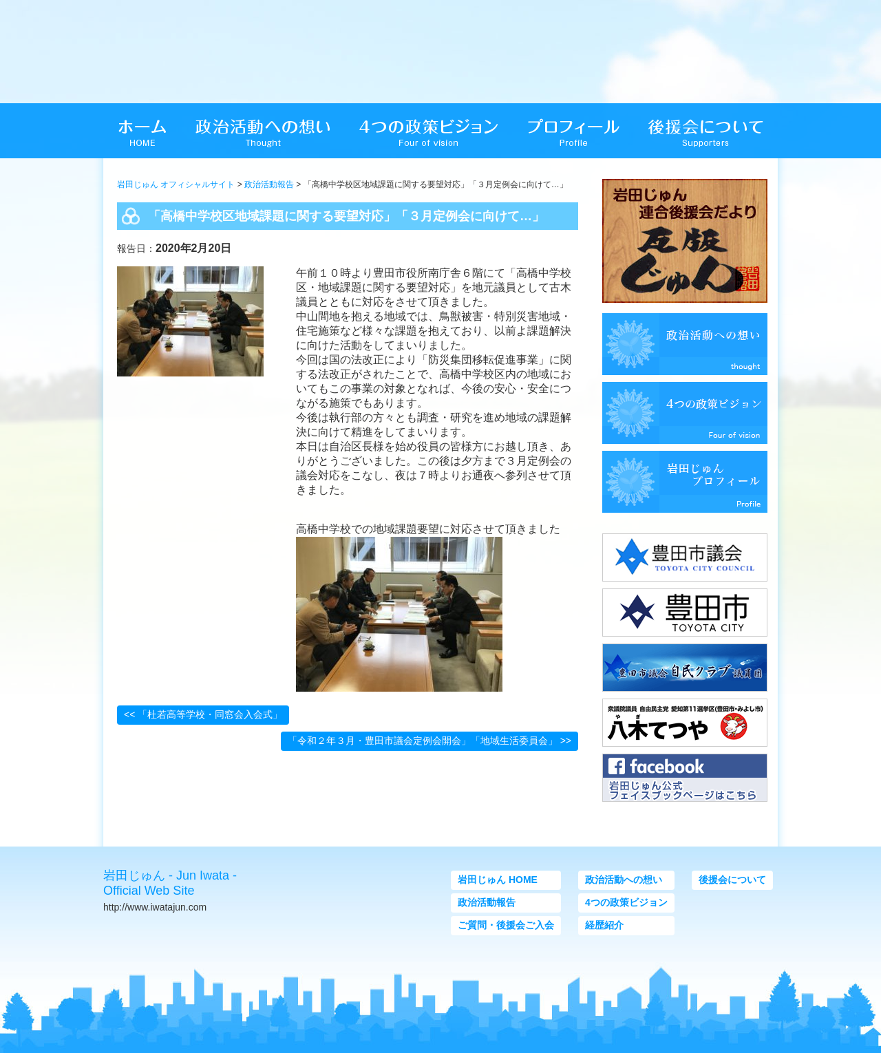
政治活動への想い (623, 879)
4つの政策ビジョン (626, 902)
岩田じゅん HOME (498, 879)
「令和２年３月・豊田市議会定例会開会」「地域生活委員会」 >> (429, 740)
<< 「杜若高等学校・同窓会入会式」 (203, 714)
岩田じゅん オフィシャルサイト (176, 184)
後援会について (732, 879)
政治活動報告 (269, 184)
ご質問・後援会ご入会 (506, 924)
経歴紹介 (604, 924)
